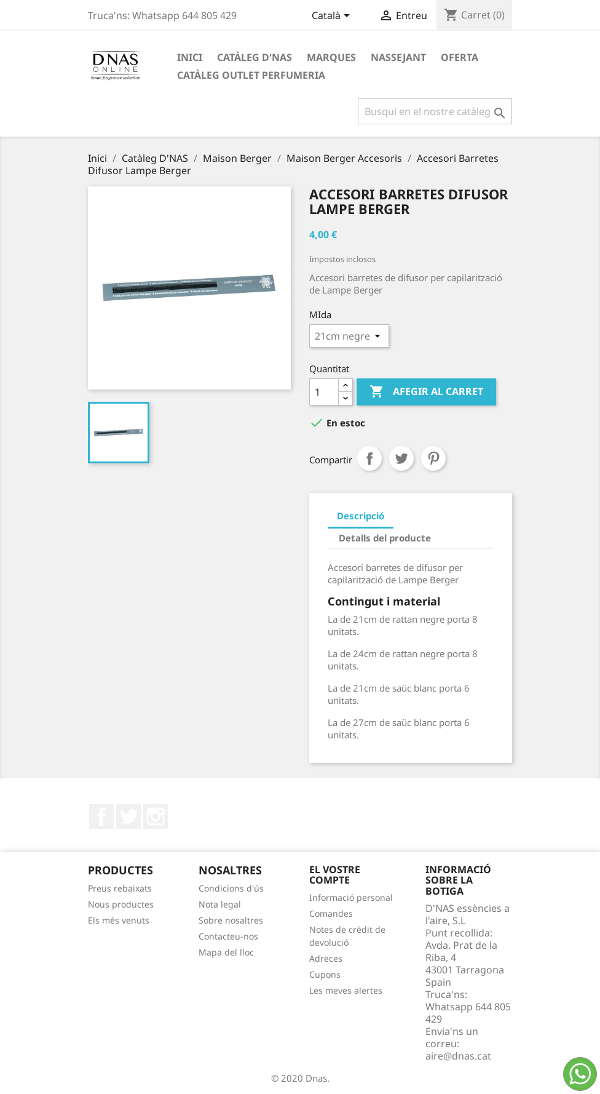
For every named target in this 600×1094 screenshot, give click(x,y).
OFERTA (459, 57)
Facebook (101, 816)
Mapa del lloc (226, 952)
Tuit (401, 458)
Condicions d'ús (231, 888)
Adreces (325, 958)
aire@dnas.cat (458, 1056)
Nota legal (220, 904)
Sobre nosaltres (231, 920)
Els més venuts (118, 920)
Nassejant (398, 57)
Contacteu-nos (228, 936)
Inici (189, 57)
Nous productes (121, 904)
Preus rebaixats (120, 888)
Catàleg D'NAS (254, 57)
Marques (331, 57)
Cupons (325, 974)
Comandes (331, 913)
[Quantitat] (324, 391)
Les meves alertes (345, 990)
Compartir (369, 458)
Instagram (155, 816)
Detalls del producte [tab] (385, 538)
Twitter (128, 816)
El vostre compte (334, 875)
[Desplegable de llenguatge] (333, 16)
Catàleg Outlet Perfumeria (251, 75)
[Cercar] (435, 111)
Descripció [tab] (360, 515)
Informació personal (351, 897)
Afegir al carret (426, 392)
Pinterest (433, 458)
